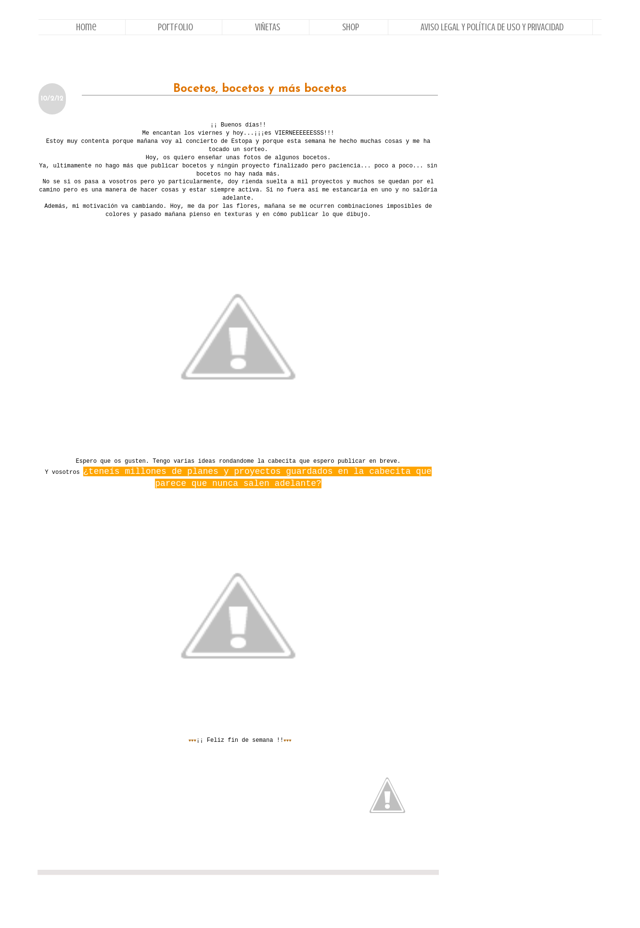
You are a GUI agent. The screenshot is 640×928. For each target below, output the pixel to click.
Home (86, 27)
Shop (350, 27)
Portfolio (175, 27)
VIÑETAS (267, 27)
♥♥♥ (192, 740)
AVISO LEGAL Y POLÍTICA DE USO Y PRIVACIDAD (492, 27)
